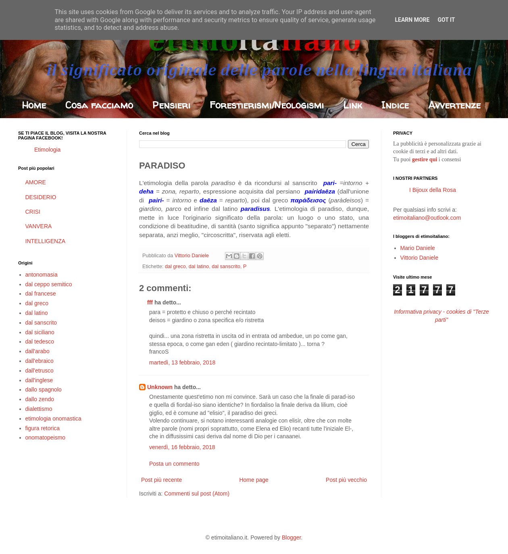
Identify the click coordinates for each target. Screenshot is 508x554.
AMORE (35, 182)
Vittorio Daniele (419, 257)
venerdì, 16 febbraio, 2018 (182, 447)
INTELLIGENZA (45, 241)
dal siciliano (39, 332)
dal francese (40, 293)
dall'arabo (37, 351)
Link (352, 105)
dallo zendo (39, 399)
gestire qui (424, 159)
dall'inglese (39, 380)
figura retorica (42, 428)
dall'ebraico (39, 361)
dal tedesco (39, 341)
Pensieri (171, 105)
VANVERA (38, 226)
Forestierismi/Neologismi (267, 105)
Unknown (160, 387)
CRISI (32, 211)
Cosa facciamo (99, 105)
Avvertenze (454, 105)
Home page (253, 480)
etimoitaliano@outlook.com (427, 218)
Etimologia (47, 149)
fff (150, 302)
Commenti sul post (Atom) (196, 493)
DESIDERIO (40, 197)
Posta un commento (174, 463)
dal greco (175, 266)
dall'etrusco (39, 370)
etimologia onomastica (53, 418)
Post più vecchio (346, 480)
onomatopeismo (45, 437)
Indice (395, 105)
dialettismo (38, 409)
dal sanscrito (226, 266)
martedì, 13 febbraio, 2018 (182, 362)
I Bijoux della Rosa (432, 190)
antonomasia (41, 274)
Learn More (412, 20)
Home (34, 105)
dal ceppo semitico (48, 284)
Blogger (291, 537)
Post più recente (161, 480)
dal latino (199, 266)
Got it (446, 20)
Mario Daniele (417, 248)
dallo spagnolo (43, 389)
